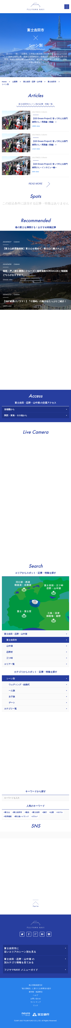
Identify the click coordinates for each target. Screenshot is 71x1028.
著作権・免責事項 (35, 992)
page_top (36, 903)
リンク (35, 1005)
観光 (27, 812)
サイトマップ (35, 1002)
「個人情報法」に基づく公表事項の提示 (35, 988)
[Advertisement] (35, 349)
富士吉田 (36, 812)
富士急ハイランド (22, 816)
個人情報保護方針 (35, 985)
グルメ (35, 816)
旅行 (45, 812)
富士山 (7, 812)
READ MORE (35, 183)
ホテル (60, 812)
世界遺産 (8, 816)
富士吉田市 (17, 812)
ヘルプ (35, 995)
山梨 (52, 812)
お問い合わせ (35, 999)
